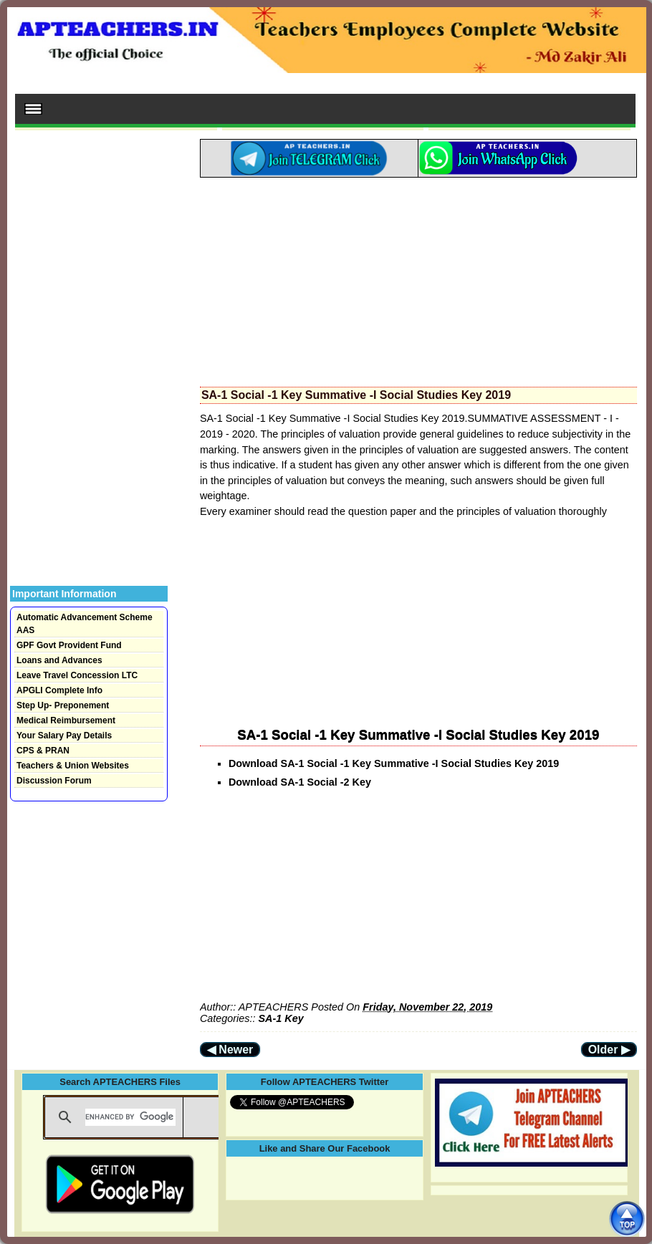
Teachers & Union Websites (72, 766)
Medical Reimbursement (65, 720)
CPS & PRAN (42, 751)
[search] (130, 1117)
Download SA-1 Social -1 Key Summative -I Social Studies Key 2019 (394, 763)
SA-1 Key (280, 1018)
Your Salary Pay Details (64, 736)
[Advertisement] (418, 278)
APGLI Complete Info (59, 690)
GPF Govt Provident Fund (69, 645)
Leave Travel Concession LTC (77, 675)
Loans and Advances (59, 660)
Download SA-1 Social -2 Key (301, 782)
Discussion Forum (54, 781)
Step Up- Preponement (62, 705)
